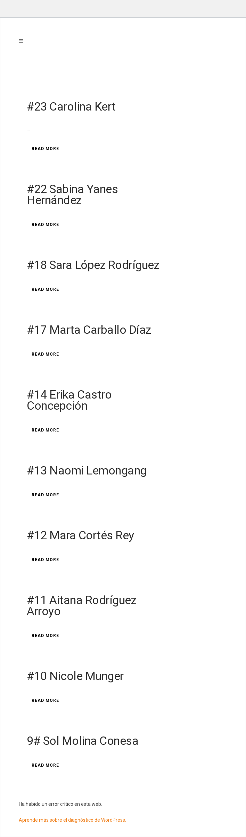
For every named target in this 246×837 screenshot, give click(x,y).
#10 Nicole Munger (75, 676)
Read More (45, 148)
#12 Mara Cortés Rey (80, 535)
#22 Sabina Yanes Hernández (72, 194)
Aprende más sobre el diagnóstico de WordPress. (72, 820)
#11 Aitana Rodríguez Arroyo (81, 605)
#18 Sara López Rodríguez (93, 265)
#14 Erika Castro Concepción (69, 399)
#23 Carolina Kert (71, 106)
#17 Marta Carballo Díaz (89, 330)
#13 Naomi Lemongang (87, 470)
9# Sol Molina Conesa (82, 741)
